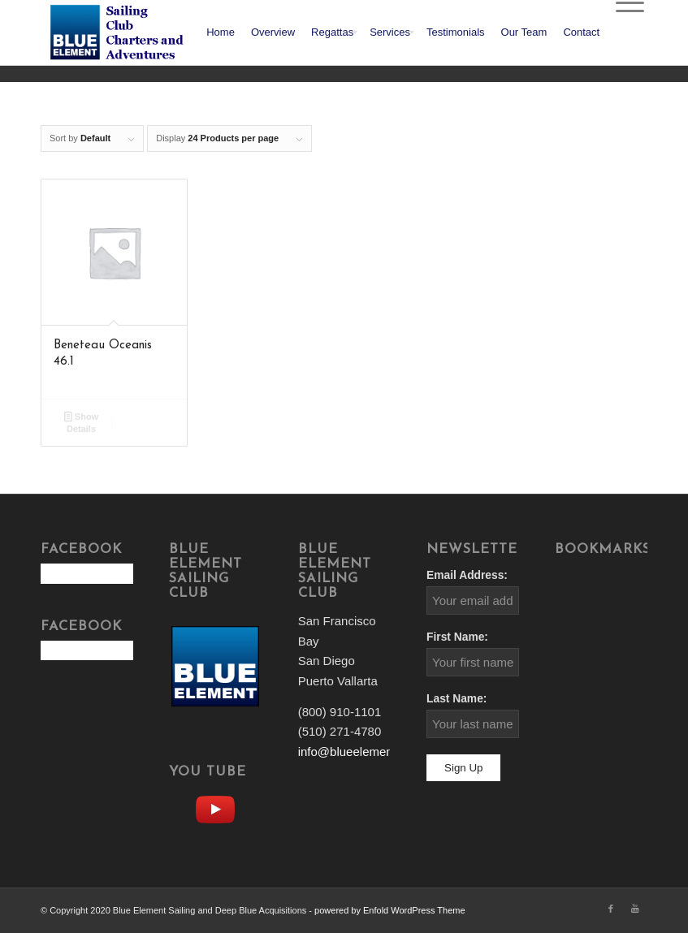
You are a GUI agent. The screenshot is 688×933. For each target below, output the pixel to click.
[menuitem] (220, 32)
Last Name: (456, 699)
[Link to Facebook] (611, 908)
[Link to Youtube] (635, 908)
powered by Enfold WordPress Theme (389, 910)
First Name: (457, 637)
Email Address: (467, 575)
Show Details (81, 422)
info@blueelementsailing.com (377, 751)
